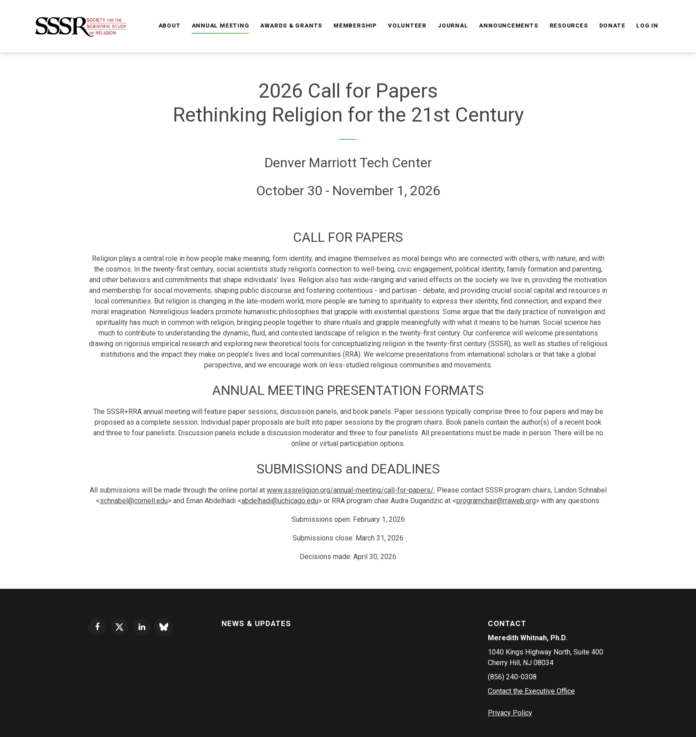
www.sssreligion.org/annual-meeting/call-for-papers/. (351, 490)
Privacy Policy (510, 713)
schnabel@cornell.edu (134, 501)
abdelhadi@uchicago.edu (279, 501)
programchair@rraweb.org (496, 501)
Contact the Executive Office (531, 691)
